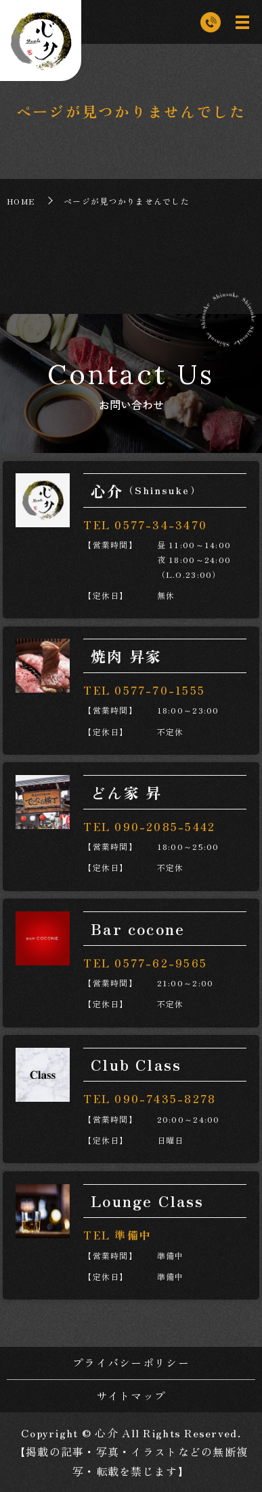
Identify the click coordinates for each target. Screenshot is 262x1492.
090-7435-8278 (165, 1098)
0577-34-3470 (160, 524)
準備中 (133, 1235)
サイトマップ (131, 1395)
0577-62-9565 (160, 963)
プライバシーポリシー (131, 1362)
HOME (21, 201)
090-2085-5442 (164, 826)
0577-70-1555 (159, 690)
